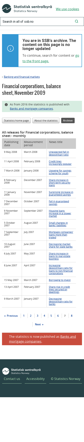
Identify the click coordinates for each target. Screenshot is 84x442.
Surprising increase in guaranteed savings (61, 193)
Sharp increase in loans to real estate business (59, 256)
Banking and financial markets (22, 77)
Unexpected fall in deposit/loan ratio (59, 153)
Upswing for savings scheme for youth (60, 172)
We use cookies (67, 9)
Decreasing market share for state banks (61, 245)
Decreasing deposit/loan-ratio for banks (61, 301)
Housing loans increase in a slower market (60, 213)
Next (38, 324)
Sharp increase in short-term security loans (59, 182)
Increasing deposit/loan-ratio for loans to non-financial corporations (61, 269)
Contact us (12, 379)
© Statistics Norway (65, 379)
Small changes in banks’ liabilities (58, 224)
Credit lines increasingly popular (60, 162)
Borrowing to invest (60, 280)
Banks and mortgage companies (31, 108)
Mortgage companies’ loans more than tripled (61, 234)
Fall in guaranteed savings (59, 202)
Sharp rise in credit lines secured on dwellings (59, 289)
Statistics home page (16, 120)
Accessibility (35, 379)
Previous (12, 315)
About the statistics (45, 120)
